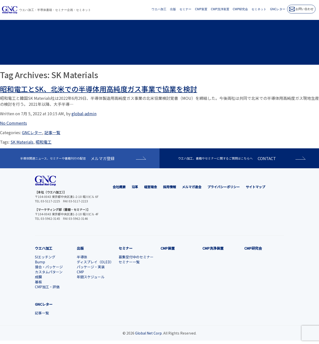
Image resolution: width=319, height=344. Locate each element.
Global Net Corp (148, 333)
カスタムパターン (49, 271)
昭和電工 (44, 142)
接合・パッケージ (49, 266)
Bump (40, 261)
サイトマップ (255, 186)
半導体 (82, 256)
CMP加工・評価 (47, 286)
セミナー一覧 (129, 261)
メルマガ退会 (191, 186)
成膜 (38, 276)
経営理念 (150, 186)
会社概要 (119, 186)
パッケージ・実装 (91, 266)
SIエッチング (45, 256)
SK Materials (21, 142)
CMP (80, 271)
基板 (38, 281)
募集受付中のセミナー (136, 256)
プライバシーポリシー (223, 186)
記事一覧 (52, 132)
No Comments (13, 123)
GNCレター (32, 132)
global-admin (84, 113)
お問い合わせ (301, 9)
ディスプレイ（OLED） (95, 261)
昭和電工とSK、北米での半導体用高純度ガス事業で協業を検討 (98, 89)
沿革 (135, 186)
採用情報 (169, 186)
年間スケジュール (90, 276)
